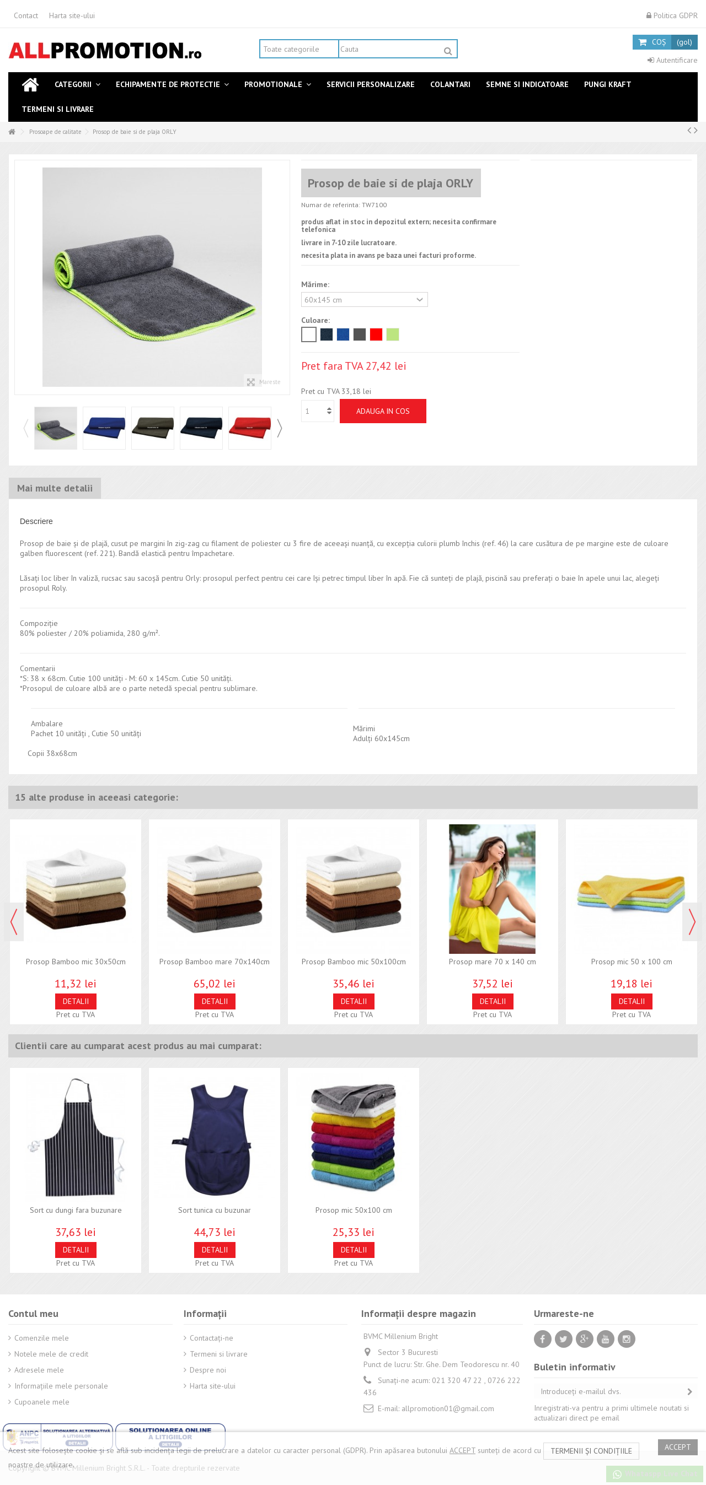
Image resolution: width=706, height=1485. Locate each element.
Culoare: (316, 320)
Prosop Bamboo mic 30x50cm (76, 961)
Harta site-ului (72, 15)
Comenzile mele (41, 1338)
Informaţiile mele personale (61, 1386)
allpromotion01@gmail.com (448, 1408)
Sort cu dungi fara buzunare (76, 1210)
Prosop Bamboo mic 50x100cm (354, 961)
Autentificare (673, 60)
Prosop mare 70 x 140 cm (492, 961)
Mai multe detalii (55, 488)
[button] (77, 84)
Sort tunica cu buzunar (214, 1210)
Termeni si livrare (219, 1354)
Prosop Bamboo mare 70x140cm (214, 961)
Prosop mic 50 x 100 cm (631, 961)
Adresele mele (39, 1370)
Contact (26, 15)
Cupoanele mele (41, 1402)
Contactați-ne (211, 1338)
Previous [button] (25, 428)
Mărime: (316, 284)
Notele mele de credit (51, 1354)
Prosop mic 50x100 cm (353, 1210)
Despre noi (208, 1370)
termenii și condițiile (591, 1451)
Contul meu (33, 1313)
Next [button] (279, 428)
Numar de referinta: (330, 205)
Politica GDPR (672, 15)
